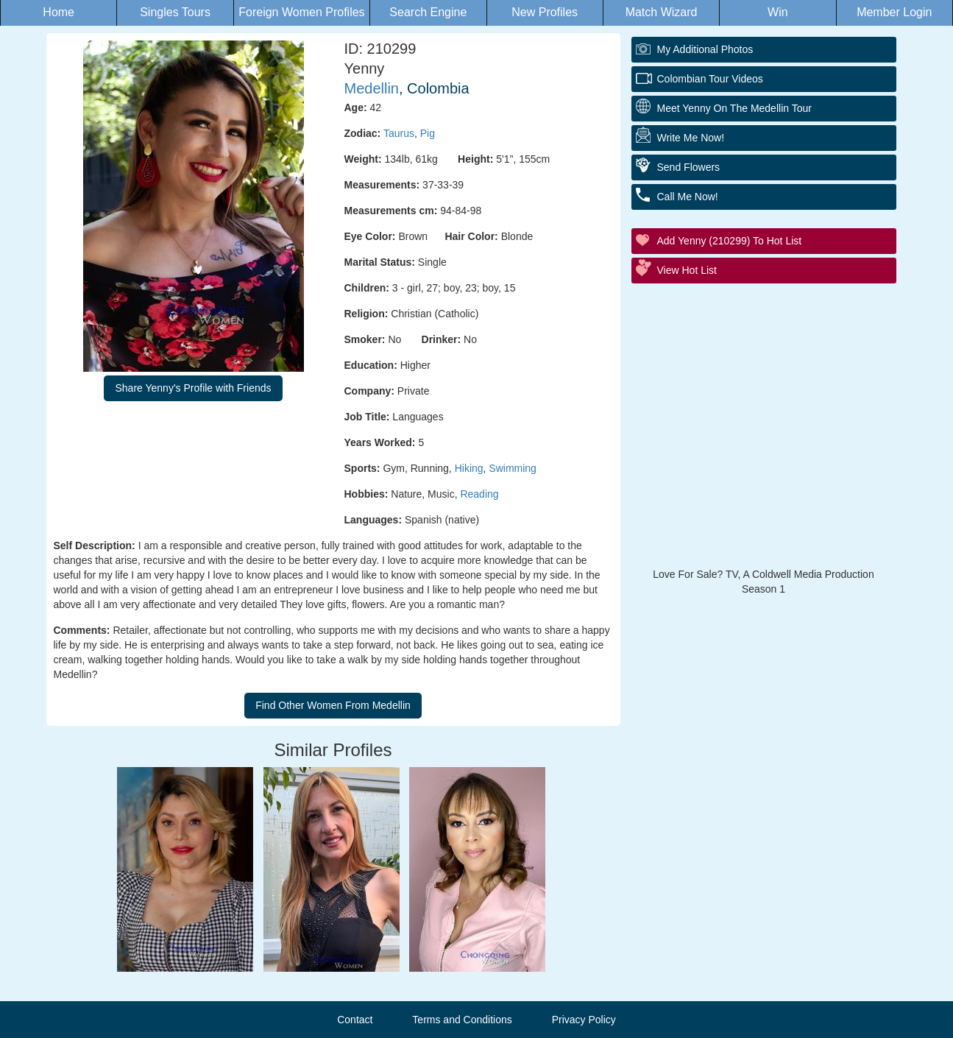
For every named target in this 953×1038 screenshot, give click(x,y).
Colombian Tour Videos (710, 79)
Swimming (512, 468)
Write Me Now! (691, 138)
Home (58, 12)
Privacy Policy (584, 1019)
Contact (354, 1019)
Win (778, 12)
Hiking (469, 468)
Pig (427, 133)
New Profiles (544, 12)
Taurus (398, 133)
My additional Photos (705, 49)
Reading (479, 494)
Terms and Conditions (461, 1019)
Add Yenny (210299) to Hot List (729, 241)
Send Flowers (688, 167)
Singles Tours (175, 12)
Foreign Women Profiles (301, 12)
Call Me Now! (687, 196)
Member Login (894, 12)
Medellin (371, 88)
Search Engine (428, 12)
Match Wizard (662, 12)
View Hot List (687, 270)
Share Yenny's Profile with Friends (193, 388)
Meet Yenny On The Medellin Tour (734, 108)
